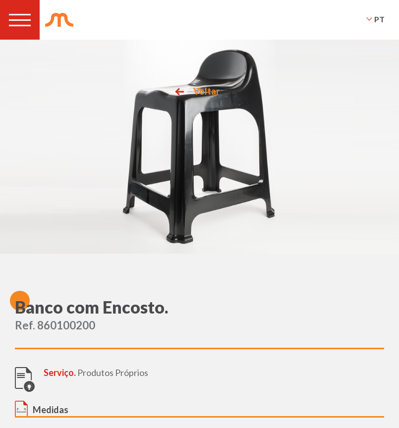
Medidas (50, 409)
